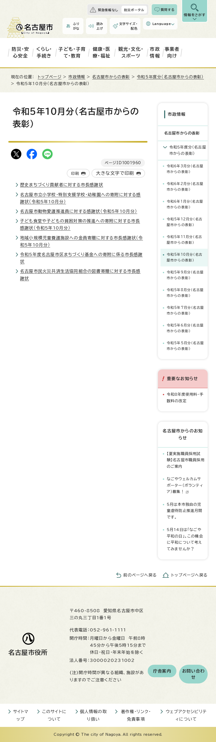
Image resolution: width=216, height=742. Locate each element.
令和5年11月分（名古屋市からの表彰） (184, 239)
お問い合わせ (193, 674)
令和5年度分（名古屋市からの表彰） (170, 77)
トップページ (49, 77)
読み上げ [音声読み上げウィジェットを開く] (99, 26)
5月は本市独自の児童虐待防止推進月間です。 (184, 510)
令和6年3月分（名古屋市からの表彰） (185, 169)
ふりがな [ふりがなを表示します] (76, 26)
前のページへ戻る (140, 575)
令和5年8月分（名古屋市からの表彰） (185, 292)
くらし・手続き (44, 52)
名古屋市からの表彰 (111, 77)
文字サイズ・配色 (128, 26)
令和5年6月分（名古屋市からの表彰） (185, 328)
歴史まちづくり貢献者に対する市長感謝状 (61, 185)
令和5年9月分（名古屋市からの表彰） (185, 275)
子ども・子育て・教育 (72, 52)
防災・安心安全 (20, 52)
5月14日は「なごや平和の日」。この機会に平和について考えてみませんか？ (185, 539)
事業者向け (172, 52)
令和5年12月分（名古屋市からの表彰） (184, 222)
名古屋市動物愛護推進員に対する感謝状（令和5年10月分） (78, 211)
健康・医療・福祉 (101, 52)
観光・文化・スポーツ (131, 52)
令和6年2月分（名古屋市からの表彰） (185, 186)
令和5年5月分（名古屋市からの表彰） (185, 345)
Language (161, 23)
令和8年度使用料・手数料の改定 (185, 397)
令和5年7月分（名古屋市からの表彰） (185, 310)
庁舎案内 (162, 671)
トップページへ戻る (189, 575)
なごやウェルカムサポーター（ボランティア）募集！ (185, 485)
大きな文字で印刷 (115, 173)
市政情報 (155, 52)
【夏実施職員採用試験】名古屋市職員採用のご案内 (186, 460)
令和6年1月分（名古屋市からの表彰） (185, 204)
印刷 (75, 173)
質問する (168, 9)
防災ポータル (134, 9)
